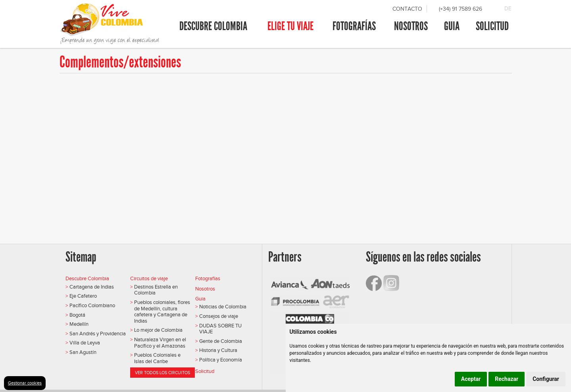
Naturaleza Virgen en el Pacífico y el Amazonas (160, 343)
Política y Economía (220, 360)
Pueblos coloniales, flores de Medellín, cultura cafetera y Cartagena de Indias (162, 311)
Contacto (407, 9)
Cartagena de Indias (91, 287)
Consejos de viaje (218, 316)
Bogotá (77, 315)
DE (507, 8)
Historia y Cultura (218, 350)
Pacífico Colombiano (92, 305)
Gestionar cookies (25, 383)
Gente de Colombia (220, 341)
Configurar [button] (546, 379)
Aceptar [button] (471, 379)
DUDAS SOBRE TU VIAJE (220, 329)
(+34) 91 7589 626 (460, 9)
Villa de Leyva (84, 343)
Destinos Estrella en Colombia (156, 290)
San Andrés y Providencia (97, 334)
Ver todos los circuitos (162, 372)
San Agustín (82, 352)
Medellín (78, 324)
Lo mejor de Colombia (158, 330)
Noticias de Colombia (222, 307)
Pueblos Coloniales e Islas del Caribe (157, 358)
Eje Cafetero (83, 296)
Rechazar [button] (506, 379)
